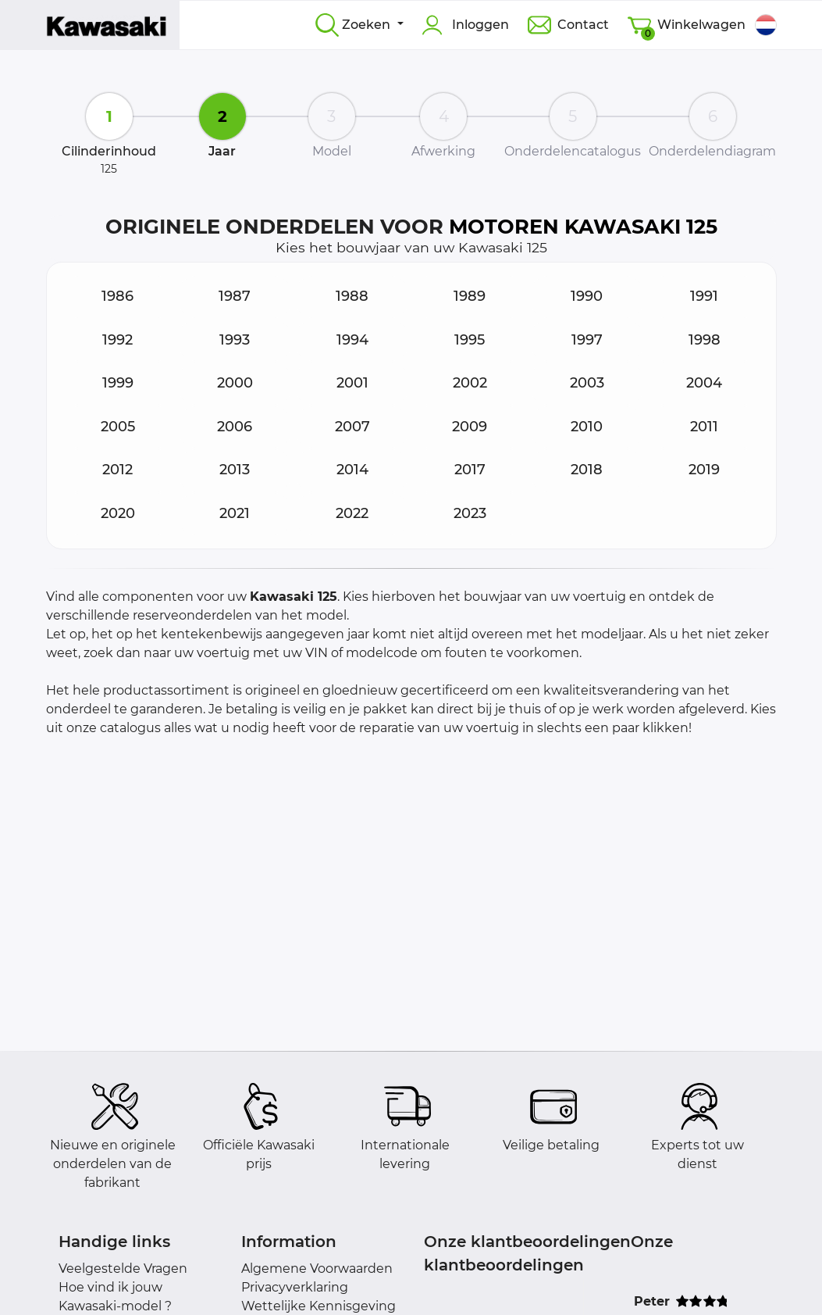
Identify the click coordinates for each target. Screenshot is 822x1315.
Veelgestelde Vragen (123, 1268)
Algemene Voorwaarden (317, 1268)
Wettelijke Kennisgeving (318, 1306)
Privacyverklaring (294, 1287)
